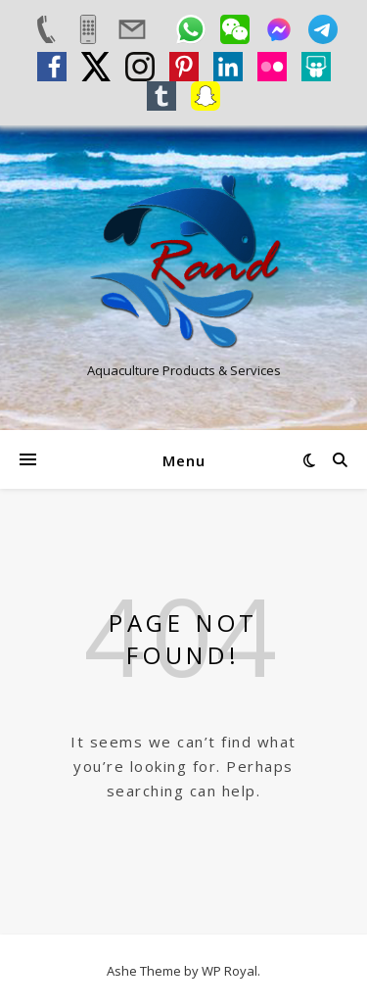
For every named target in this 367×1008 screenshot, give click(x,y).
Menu (184, 460)
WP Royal (229, 971)
